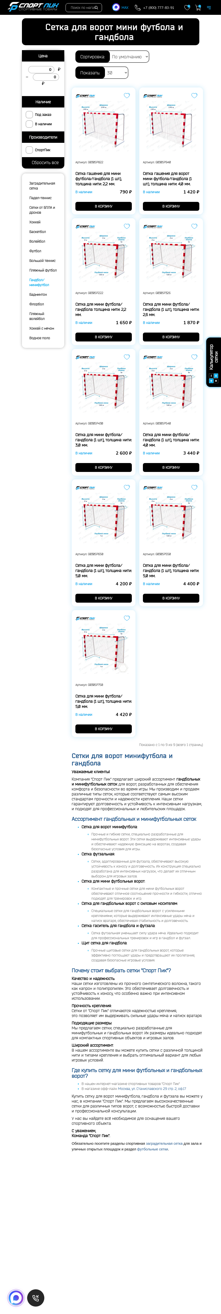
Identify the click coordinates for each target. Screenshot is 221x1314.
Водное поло (39, 338)
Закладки (187, 8)
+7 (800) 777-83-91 (158, 7)
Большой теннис (42, 261)
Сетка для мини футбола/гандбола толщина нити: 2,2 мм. (100, 309)
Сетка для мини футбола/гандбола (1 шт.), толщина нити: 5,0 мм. (103, 570)
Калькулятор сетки (214, 363)
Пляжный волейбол (37, 316)
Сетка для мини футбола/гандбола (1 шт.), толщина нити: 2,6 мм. (171, 309)
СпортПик (42, 150)
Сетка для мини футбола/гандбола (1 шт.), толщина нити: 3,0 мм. (103, 439)
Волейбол (37, 241)
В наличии (43, 124)
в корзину (103, 206)
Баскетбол (37, 232)
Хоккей (34, 222)
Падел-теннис (40, 198)
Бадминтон (38, 295)
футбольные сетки (152, 1149)
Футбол (35, 251)
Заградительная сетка (42, 185)
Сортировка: (92, 56)
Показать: (90, 72)
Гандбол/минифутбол (39, 282)
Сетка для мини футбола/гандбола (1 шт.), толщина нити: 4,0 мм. (171, 439)
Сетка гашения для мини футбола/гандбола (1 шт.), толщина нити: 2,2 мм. (98, 178)
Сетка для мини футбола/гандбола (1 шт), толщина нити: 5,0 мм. (171, 570)
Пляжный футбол (43, 270)
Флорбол (36, 304)
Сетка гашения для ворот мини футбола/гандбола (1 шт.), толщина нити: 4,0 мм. (167, 178)
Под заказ (43, 115)
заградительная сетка (164, 1143)
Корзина (198, 8)
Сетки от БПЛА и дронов (42, 210)
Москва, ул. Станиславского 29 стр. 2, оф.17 (152, 1089)
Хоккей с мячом (41, 328)
